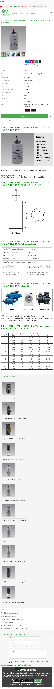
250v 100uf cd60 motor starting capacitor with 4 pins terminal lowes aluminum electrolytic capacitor (14, 562)
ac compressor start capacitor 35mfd (11, 625)
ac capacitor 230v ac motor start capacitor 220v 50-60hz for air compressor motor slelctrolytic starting (14, 460)
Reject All (16, 681)
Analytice (22, 684)
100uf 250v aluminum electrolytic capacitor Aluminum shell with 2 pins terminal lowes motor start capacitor (14, 500)
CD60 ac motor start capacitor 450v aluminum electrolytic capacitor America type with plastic (14, 603)
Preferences (31, 684)
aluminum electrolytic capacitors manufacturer (14, 628)
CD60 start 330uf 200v (7, 622)
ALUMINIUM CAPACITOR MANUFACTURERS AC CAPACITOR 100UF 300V (14, 480)
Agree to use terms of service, (16, 665)
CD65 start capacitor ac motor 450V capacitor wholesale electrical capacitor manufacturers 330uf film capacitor (14, 582)
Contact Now (25, 116)
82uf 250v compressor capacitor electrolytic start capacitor (14, 419)
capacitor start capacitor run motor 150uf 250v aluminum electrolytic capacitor (14, 541)
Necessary (14, 684)
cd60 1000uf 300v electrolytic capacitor (12, 619)
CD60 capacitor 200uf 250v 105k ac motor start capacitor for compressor (14, 521)
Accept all (38, 681)
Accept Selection (27, 681)
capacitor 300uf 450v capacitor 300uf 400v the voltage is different (14, 439)
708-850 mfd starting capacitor (9, 613)
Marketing (40, 684)
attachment (13, 663)
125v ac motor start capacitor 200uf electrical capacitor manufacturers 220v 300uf (15, 398)
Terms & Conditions (25, 665)
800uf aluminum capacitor (8, 616)
